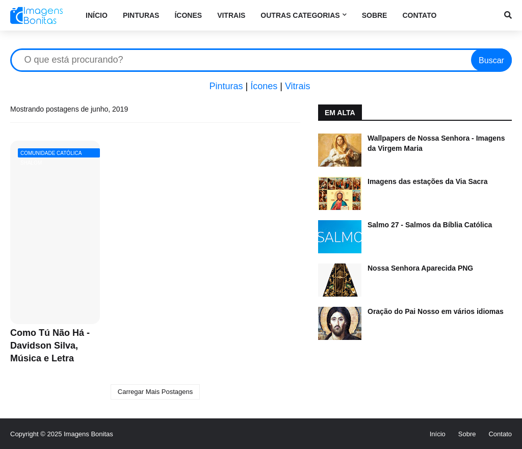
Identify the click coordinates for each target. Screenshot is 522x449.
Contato (500, 434)
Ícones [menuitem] (188, 15)
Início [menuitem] (97, 15)
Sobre (467, 434)
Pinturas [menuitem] (141, 15)
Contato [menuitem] (419, 15)
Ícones (263, 86)
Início (438, 434)
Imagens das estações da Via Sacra (428, 181)
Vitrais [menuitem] (231, 15)
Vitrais (297, 86)
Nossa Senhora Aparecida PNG (420, 268)
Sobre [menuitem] (374, 15)
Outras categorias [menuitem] (300, 15)
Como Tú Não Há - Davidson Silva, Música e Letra (50, 345)
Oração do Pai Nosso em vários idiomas (436, 311)
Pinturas (226, 86)
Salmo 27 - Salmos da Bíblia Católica (430, 225)
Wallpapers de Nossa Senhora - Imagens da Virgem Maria (436, 143)
